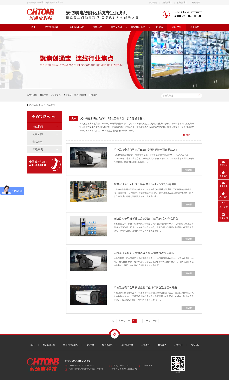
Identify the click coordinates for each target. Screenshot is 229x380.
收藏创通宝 (182, 2)
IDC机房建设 (80, 95)
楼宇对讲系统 (138, 27)
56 (129, 321)
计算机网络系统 (75, 27)
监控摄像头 (56, 95)
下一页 (147, 321)
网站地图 (196, 2)
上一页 (122, 321)
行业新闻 (50, 105)
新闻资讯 (176, 27)
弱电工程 (44, 95)
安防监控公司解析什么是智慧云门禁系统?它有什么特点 (146, 218)
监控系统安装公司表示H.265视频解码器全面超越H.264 (145, 149)
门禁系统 (97, 27)
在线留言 (153, 2)
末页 (155, 321)
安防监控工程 (49, 345)
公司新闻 (37, 134)
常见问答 (37, 141)
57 (134, 321)
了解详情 (188, 170)
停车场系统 (116, 27)
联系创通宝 (167, 2)
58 (139, 321)
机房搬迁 (93, 95)
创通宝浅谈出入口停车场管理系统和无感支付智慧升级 (145, 184)
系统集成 (68, 95)
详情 (188, 135)
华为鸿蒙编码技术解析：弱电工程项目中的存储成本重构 (112, 118)
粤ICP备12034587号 (128, 369)
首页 (33, 27)
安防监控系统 (52, 27)
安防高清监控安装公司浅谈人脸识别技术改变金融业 (144, 253)
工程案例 (158, 27)
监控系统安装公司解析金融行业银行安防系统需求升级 (145, 287)
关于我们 (194, 27)
